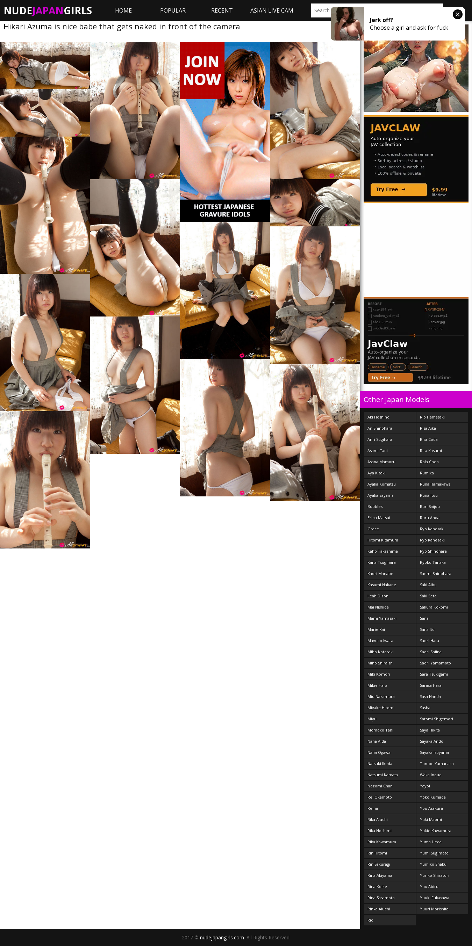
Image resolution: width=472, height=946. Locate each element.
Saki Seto (428, 595)
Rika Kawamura (381, 841)
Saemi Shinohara (435, 573)
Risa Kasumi (431, 450)
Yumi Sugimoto (434, 853)
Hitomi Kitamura (382, 540)
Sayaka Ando (431, 741)
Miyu (372, 718)
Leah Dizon (377, 595)
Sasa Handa (430, 696)
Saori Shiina (431, 651)
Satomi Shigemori (436, 718)
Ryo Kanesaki (432, 528)
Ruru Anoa (429, 517)
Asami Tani (377, 450)
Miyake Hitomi (380, 707)
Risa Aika (428, 428)
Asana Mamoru (381, 461)
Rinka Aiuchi (378, 908)
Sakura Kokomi (434, 607)
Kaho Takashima (382, 551)
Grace (373, 528)
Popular (173, 10)
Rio (370, 920)
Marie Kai (376, 629)
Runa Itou (429, 495)
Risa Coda (429, 439)
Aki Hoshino (378, 417)
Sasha (425, 707)
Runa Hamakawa (435, 484)
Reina (372, 808)
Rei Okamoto (379, 797)
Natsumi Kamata (382, 774)
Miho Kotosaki (380, 651)
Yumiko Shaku (433, 864)
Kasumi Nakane (381, 584)
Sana (424, 618)
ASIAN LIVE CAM (271, 10)
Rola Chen (429, 461)
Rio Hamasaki (432, 417)
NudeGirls (47, 10)
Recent (222, 10)
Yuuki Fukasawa (434, 897)
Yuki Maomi (431, 819)
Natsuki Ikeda (379, 763)
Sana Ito (427, 629)
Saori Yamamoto (435, 662)
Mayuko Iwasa (380, 640)
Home (123, 10)
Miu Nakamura (381, 696)
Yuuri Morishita (434, 908)
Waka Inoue (431, 774)
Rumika (427, 472)
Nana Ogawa (379, 752)
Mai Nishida (378, 607)
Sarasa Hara (431, 685)
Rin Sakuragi (378, 864)
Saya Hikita (430, 730)
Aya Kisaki (376, 472)
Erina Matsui (378, 517)
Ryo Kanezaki (432, 540)
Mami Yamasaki (381, 618)
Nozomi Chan (380, 785)
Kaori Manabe (380, 573)
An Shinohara (379, 428)
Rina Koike (377, 886)
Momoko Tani (380, 730)
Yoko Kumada (433, 797)
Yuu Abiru (429, 886)
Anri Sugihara (379, 439)
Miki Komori (378, 674)
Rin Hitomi (377, 853)
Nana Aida (376, 741)
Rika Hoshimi (379, 830)
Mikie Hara (377, 685)
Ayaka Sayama (380, 495)
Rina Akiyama (379, 875)
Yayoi (425, 785)
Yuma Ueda (431, 841)
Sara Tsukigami (434, 674)
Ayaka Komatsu (381, 484)
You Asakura (431, 808)
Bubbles (374, 506)
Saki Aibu (428, 584)
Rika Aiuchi (377, 819)
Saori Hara (429, 640)
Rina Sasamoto (381, 897)
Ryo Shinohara (433, 551)
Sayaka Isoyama (434, 752)
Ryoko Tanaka (433, 562)
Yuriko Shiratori (434, 875)
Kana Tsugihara (381, 562)
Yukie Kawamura (435, 830)
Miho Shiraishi (380, 662)
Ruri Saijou (430, 506)
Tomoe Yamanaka (437, 763)
